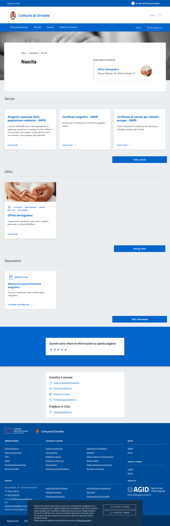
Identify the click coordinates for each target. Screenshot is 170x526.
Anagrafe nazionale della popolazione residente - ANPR (27, 118)
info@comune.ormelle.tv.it (21, 498)
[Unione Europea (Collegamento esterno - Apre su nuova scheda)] (17, 431)
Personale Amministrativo (15, 464)
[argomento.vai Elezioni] (18, 207)
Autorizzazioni (51, 464)
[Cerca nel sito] (160, 15)
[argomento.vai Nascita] (12, 210)
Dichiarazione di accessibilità (98, 496)
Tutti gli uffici (139, 248)
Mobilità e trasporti (53, 456)
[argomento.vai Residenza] (23, 210)
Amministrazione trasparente (99, 488)
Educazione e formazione (97, 448)
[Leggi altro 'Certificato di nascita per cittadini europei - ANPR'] (124, 145)
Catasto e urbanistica (54, 448)
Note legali (91, 492)
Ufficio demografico (108, 69)
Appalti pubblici (93, 460)
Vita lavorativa (51, 452)
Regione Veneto (13, 3)
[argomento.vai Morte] (42, 207)
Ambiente (91, 452)
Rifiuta (119, 507)
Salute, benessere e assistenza (99, 464)
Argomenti (33, 52)
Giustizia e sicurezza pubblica (57, 468)
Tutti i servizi (139, 159)
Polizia (138, 27)
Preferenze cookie (84, 520)
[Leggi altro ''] (15, 234)
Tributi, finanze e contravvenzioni (100, 456)
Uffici (7, 456)
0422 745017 (13, 491)
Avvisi (130, 452)
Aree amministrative (13, 452)
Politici (7, 460)
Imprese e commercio (95, 468)
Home (23, 52)
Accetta (119, 513)
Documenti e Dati (12, 468)
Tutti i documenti (140, 319)
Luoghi (130, 469)
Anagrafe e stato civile (55, 460)
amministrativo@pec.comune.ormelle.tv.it (22, 505)
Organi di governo (12, 448)
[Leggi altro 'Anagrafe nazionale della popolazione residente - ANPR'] (15, 145)
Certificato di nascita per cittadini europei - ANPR (138, 118)
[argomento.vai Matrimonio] (31, 207)
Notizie (130, 448)
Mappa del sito (13, 520)
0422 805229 (13, 495)
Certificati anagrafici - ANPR (80, 117)
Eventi (130, 473)
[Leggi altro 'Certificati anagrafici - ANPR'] (69, 145)
